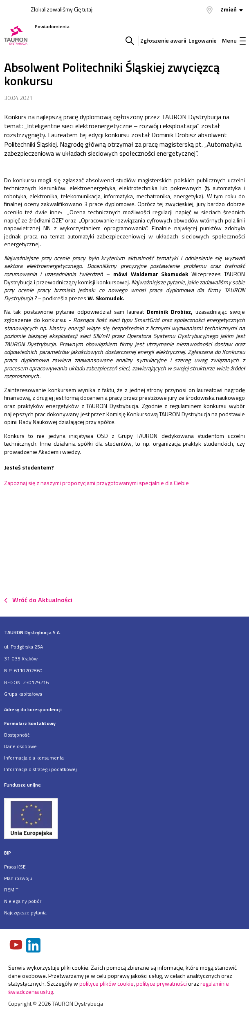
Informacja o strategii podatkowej (40, 769)
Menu (234, 40)
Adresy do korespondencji (33, 709)
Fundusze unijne (22, 785)
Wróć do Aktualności (42, 599)
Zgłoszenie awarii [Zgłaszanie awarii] (162, 40)
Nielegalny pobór (22, 901)
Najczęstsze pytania (25, 912)
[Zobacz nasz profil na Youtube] (16, 945)
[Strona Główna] (15, 35)
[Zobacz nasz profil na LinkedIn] (34, 946)
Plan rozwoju (18, 878)
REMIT (11, 890)
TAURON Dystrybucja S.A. (32, 632)
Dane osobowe (20, 746)
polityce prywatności (161, 983)
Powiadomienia (52, 26)
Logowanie (202, 40)
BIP (7, 853)
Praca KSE (15, 867)
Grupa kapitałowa (23, 694)
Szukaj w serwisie (130, 40)
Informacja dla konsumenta (34, 758)
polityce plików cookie (106, 983)
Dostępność (16, 735)
